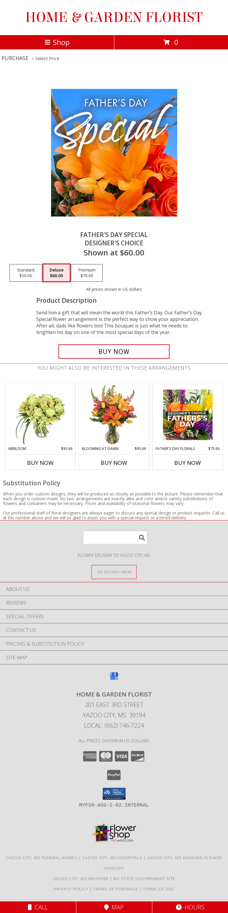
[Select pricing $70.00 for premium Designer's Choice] (86, 273)
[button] (114, 794)
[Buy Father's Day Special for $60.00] (114, 351)
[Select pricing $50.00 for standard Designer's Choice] (26, 273)
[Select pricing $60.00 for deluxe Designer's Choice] (56, 273)
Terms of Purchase (115, 889)
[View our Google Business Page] (114, 678)
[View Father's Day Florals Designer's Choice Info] (188, 415)
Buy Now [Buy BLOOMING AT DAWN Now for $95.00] (114, 463)
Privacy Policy (71, 889)
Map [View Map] (114, 907)
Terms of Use (158, 889)
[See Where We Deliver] (114, 572)
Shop (57, 42)
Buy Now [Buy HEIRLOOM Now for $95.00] (40, 463)
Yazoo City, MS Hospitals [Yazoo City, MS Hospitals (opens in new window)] (112, 857)
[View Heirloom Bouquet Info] (40, 415)
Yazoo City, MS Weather (81, 878)
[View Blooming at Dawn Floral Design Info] (114, 415)
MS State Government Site (144, 878)
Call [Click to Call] (38, 907)
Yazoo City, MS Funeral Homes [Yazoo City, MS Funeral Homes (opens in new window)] (41, 857)
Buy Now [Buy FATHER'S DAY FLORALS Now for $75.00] (187, 463)
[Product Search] (115, 537)
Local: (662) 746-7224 (114, 725)
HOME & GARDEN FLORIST (114, 17)
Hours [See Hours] (190, 907)
